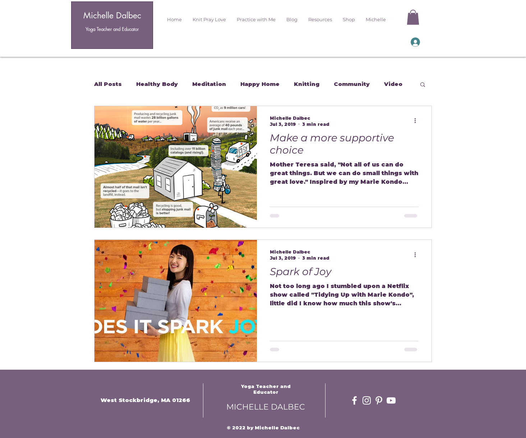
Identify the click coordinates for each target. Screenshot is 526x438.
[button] (209, 19)
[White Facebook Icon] (354, 400)
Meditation (209, 84)
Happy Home (260, 84)
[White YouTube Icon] (391, 400)
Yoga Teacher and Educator (112, 29)
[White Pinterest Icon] (378, 400)
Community (352, 84)
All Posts (108, 84)
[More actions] (417, 121)
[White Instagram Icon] (366, 400)
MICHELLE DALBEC (265, 407)
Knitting (306, 84)
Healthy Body (157, 84)
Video (393, 84)
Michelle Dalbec (112, 15)
